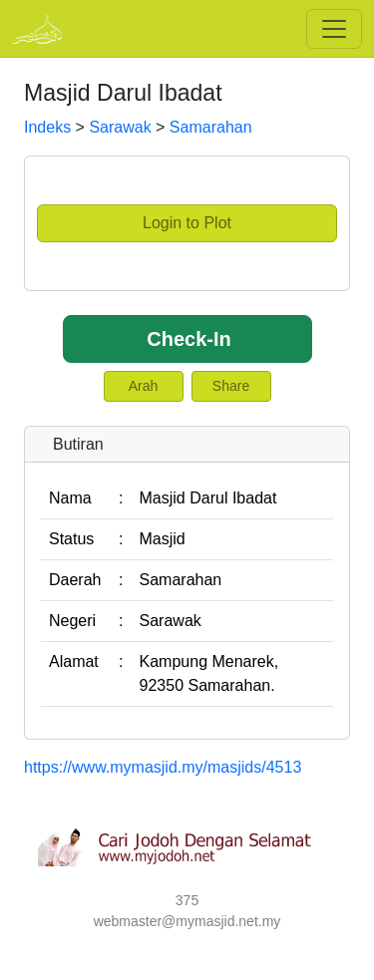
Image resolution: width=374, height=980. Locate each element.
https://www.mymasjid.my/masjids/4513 (162, 767)
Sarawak (120, 127)
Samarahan (211, 127)
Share (230, 386)
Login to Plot (187, 222)
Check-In (188, 339)
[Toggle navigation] (334, 29)
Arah (144, 386)
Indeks (47, 127)
